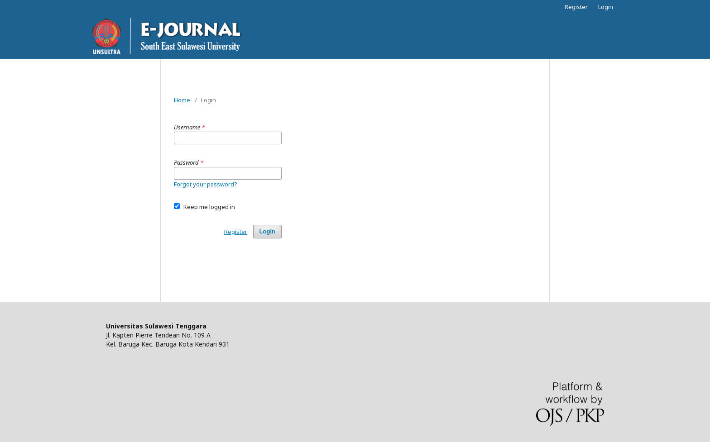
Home (182, 100)
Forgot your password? (205, 184)
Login (605, 7)
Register (576, 7)
